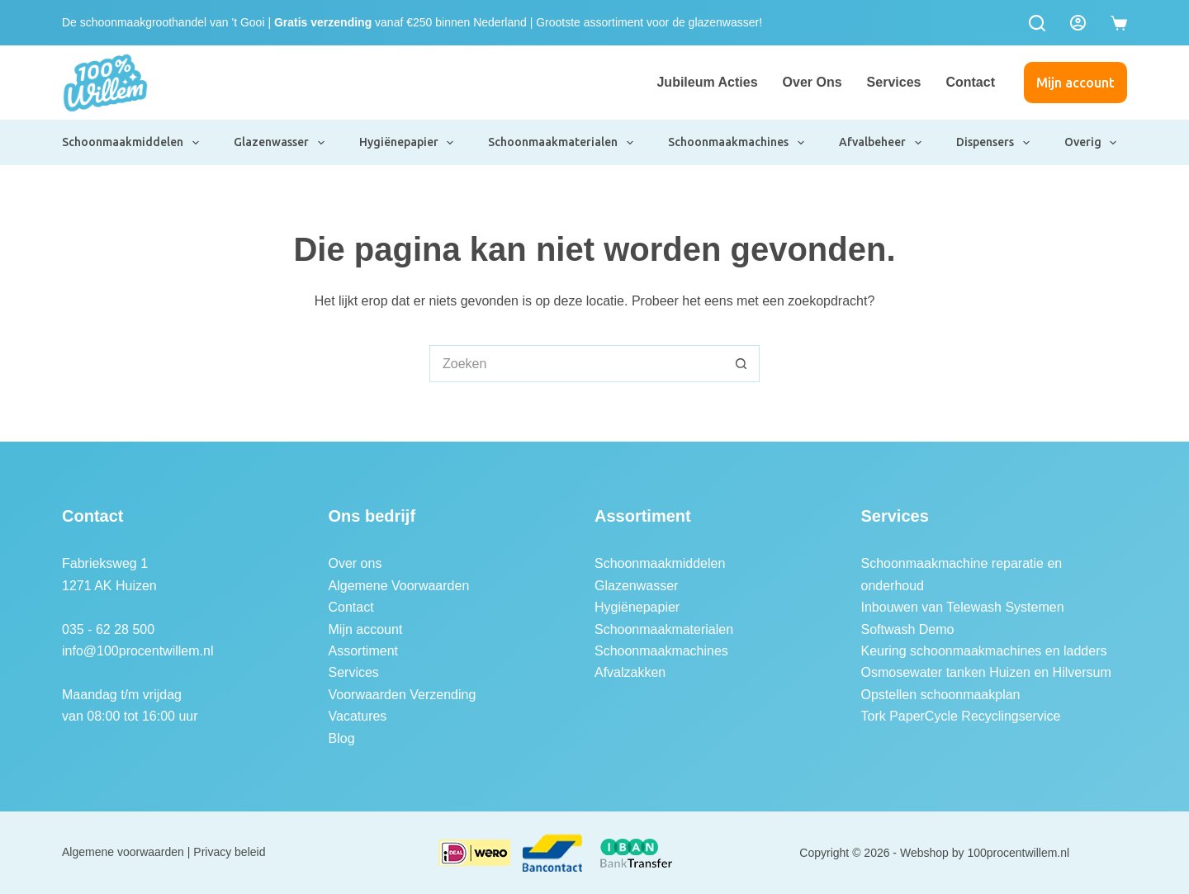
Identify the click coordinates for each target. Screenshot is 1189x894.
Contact (970, 82)
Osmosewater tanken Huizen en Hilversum (986, 672)
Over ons (812, 82)
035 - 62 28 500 (108, 629)
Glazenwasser (280, 143)
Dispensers (993, 143)
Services (894, 82)
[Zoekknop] (741, 363)
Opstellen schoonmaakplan (941, 695)
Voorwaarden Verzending (402, 695)
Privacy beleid (229, 852)
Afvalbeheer (881, 143)
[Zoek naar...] (575, 363)
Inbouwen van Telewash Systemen (962, 607)
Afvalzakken (630, 672)
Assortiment (363, 651)
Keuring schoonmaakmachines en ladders (984, 651)
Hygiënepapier (407, 143)
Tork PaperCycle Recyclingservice (961, 716)
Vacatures (358, 716)
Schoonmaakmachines (737, 143)
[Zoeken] (1037, 23)
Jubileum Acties (706, 82)
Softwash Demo (908, 629)
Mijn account (1075, 82)
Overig (1091, 143)
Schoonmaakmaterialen (561, 143)
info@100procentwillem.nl (137, 651)
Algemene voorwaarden (123, 852)
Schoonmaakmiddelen (131, 143)
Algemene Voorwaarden (399, 586)
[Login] (1078, 23)
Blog (342, 738)
